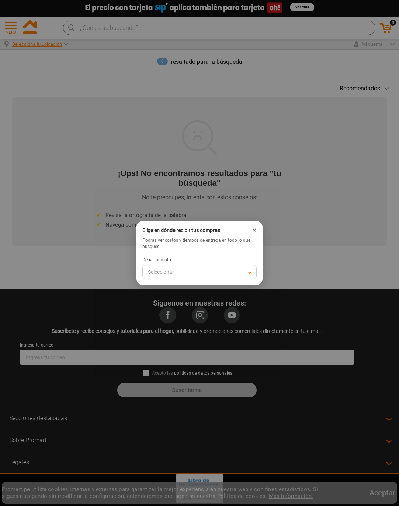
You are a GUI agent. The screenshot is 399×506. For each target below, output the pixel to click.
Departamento (156, 259)
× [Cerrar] (254, 230)
